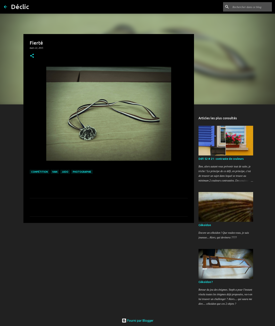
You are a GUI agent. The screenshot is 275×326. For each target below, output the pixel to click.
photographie (82, 172)
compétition (39, 172)
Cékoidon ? (205, 282)
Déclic (20, 6)
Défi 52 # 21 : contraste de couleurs (221, 158)
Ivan (54, 172)
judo (65, 172)
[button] (32, 56)
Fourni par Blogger (137, 320)
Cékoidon (204, 225)
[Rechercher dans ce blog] (251, 7)
